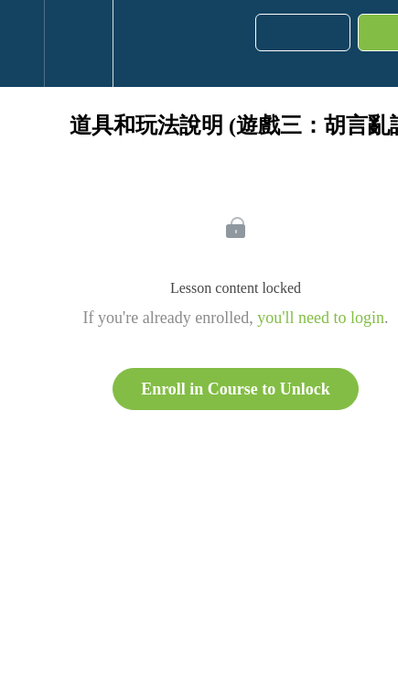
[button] (22, 43)
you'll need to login (320, 317)
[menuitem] (78, 43)
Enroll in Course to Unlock (235, 389)
